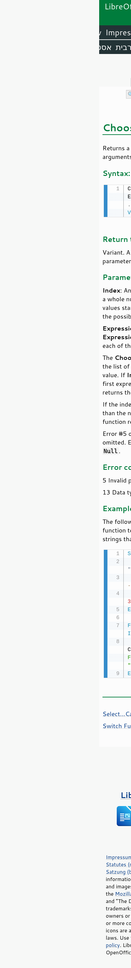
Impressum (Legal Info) (35, 855)
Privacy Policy (84, 855)
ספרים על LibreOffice (65, 793)
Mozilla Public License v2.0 (48, 892)
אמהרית (55, 47)
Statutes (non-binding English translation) (57, 863)
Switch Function (26, 724)
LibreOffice (108, 32)
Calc (48, 32)
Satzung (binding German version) (48, 870)
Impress (21, 32)
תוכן (124, 67)
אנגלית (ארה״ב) (101, 47)
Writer (71, 32)
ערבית (27, 47)
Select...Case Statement (37, 712)
